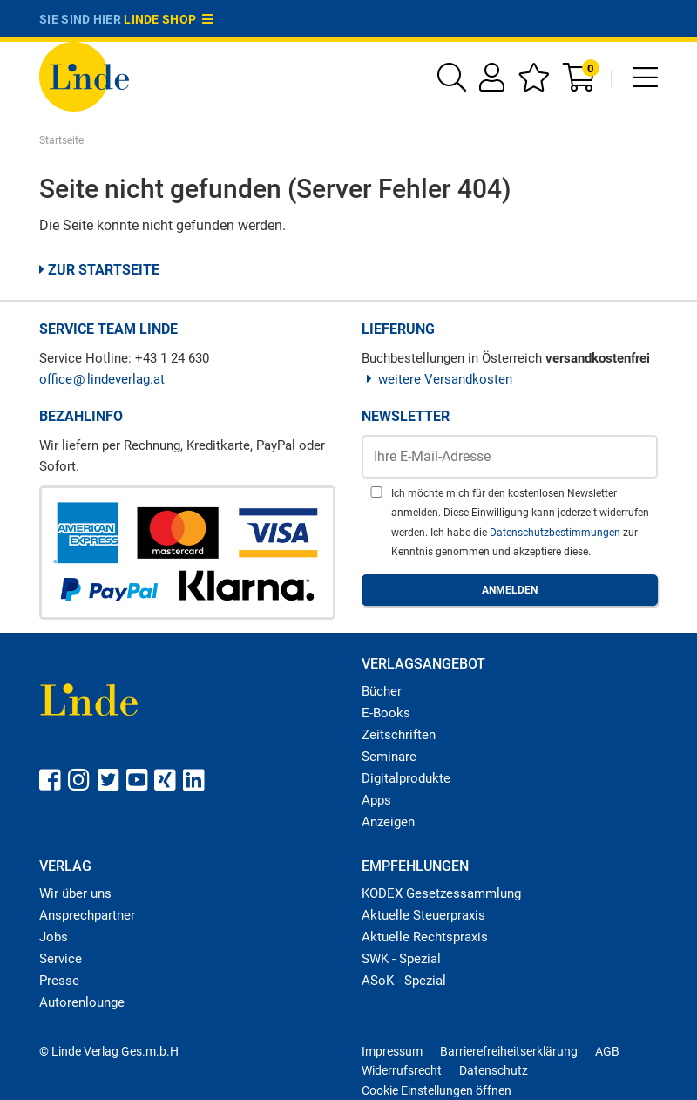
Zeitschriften (399, 735)
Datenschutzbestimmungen (556, 532)
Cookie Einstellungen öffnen (436, 1090)
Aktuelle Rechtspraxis (425, 937)
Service (60, 959)
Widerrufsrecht (402, 1070)
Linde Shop (168, 19)
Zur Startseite (99, 269)
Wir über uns (75, 893)
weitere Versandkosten (437, 379)
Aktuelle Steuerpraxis (423, 915)
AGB (607, 1051)
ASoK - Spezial (404, 980)
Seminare (389, 756)
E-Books (386, 713)
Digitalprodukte (406, 778)
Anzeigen (388, 822)
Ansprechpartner (87, 915)
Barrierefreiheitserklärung (509, 1051)
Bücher (382, 691)
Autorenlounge (82, 1002)
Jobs (53, 937)
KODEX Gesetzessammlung (441, 893)
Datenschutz (493, 1070)
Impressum (392, 1051)
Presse (59, 980)
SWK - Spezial (401, 959)
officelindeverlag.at (102, 379)
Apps (376, 800)
